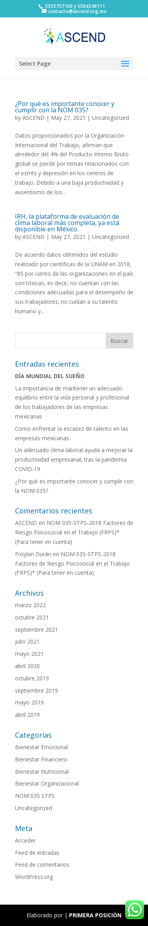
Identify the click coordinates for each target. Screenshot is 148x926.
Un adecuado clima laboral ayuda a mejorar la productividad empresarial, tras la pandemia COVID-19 (74, 459)
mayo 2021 (29, 653)
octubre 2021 (32, 617)
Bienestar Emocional (41, 747)
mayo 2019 (29, 702)
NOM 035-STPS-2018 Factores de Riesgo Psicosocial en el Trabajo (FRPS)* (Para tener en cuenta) (74, 532)
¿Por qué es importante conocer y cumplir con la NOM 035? (64, 106)
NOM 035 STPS (35, 795)
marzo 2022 (30, 605)
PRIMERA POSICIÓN (95, 915)
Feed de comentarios (42, 864)
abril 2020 (27, 666)
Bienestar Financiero (41, 759)
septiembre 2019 (36, 690)
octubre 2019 (32, 678)
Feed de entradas (37, 852)
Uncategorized (110, 117)
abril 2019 (27, 714)
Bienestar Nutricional (42, 771)
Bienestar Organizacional (47, 783)
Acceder (25, 840)
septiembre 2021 (36, 629)
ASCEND (33, 117)
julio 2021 (27, 641)
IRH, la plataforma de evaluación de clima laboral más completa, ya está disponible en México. (67, 222)
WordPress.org (34, 877)
